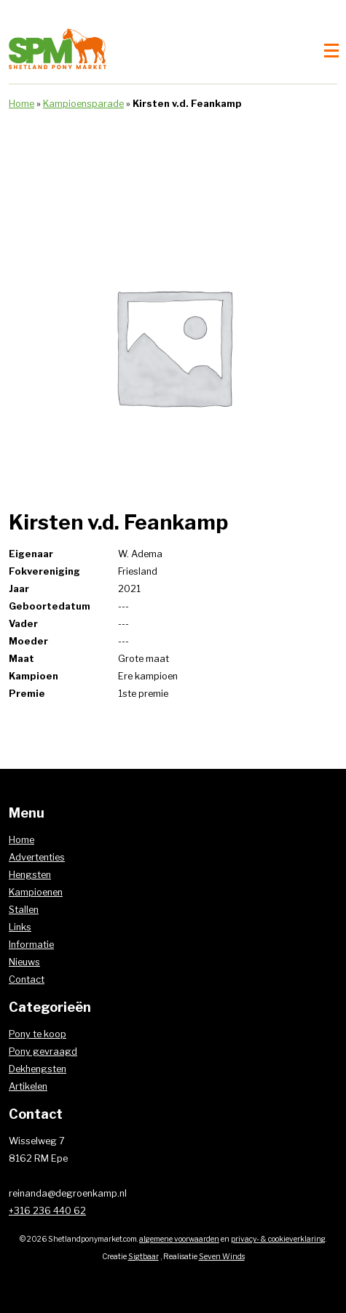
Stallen (24, 909)
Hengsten (30, 874)
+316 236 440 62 (47, 1210)
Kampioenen (36, 892)
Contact (26, 979)
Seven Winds (222, 1256)
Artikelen (28, 1086)
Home (21, 103)
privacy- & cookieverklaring (278, 1239)
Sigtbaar (143, 1256)
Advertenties (37, 857)
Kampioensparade (83, 103)
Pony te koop (37, 1034)
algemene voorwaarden (179, 1239)
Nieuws (24, 962)
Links (20, 927)
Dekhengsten (37, 1068)
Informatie (31, 944)
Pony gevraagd (43, 1051)
